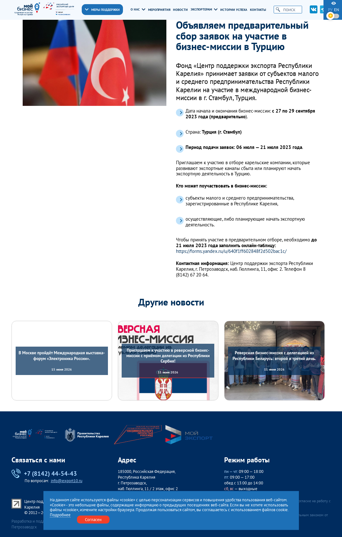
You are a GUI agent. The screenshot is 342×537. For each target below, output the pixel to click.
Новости (180, 10)
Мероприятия (159, 10)
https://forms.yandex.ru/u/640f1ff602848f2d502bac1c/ (231, 251)
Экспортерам (204, 9)
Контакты (258, 10)
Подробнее (60, 514)
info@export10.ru (66, 480)
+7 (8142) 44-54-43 (44, 473)
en (336, 10)
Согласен (93, 519)
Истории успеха (233, 10)
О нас (138, 9)
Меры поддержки (102, 9)
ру (330, 10)
